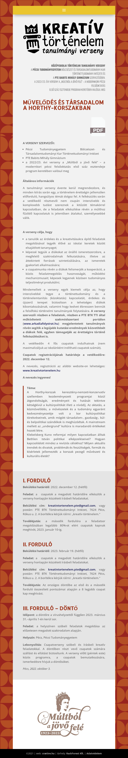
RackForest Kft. (75, 753)
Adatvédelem (94, 753)
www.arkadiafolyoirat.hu (41, 323)
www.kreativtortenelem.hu (41, 370)
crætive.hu (48, 753)
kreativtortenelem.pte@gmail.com (71, 505)
